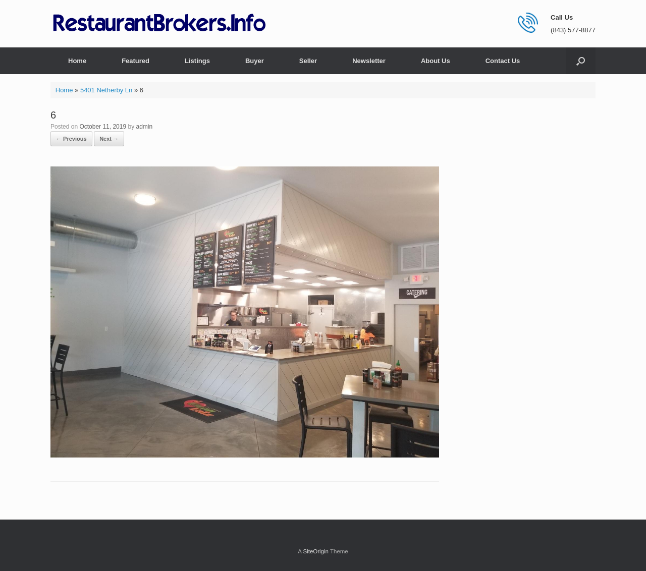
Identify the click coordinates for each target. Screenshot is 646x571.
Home (77, 61)
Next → (109, 139)
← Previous (71, 139)
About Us (435, 61)
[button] (581, 60)
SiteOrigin (316, 551)
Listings (197, 61)
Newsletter (369, 61)
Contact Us (503, 61)
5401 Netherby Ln (106, 90)
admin (144, 126)
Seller (308, 61)
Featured (135, 61)
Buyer (254, 61)
